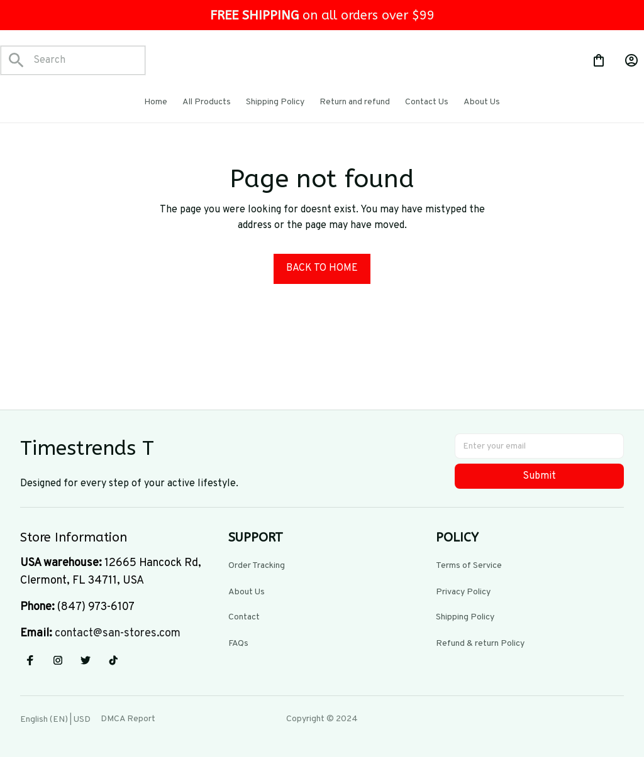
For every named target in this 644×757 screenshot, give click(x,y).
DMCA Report (128, 719)
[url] (117, 634)
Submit (539, 476)
